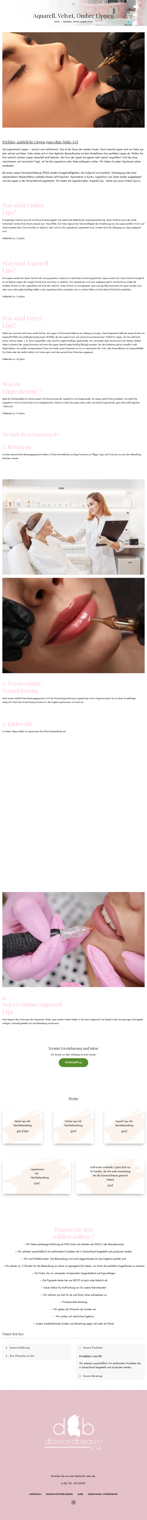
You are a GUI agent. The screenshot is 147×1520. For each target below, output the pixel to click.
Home (56, 22)
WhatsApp (73, 1062)
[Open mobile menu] (7, 5)
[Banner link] (22, 1126)
